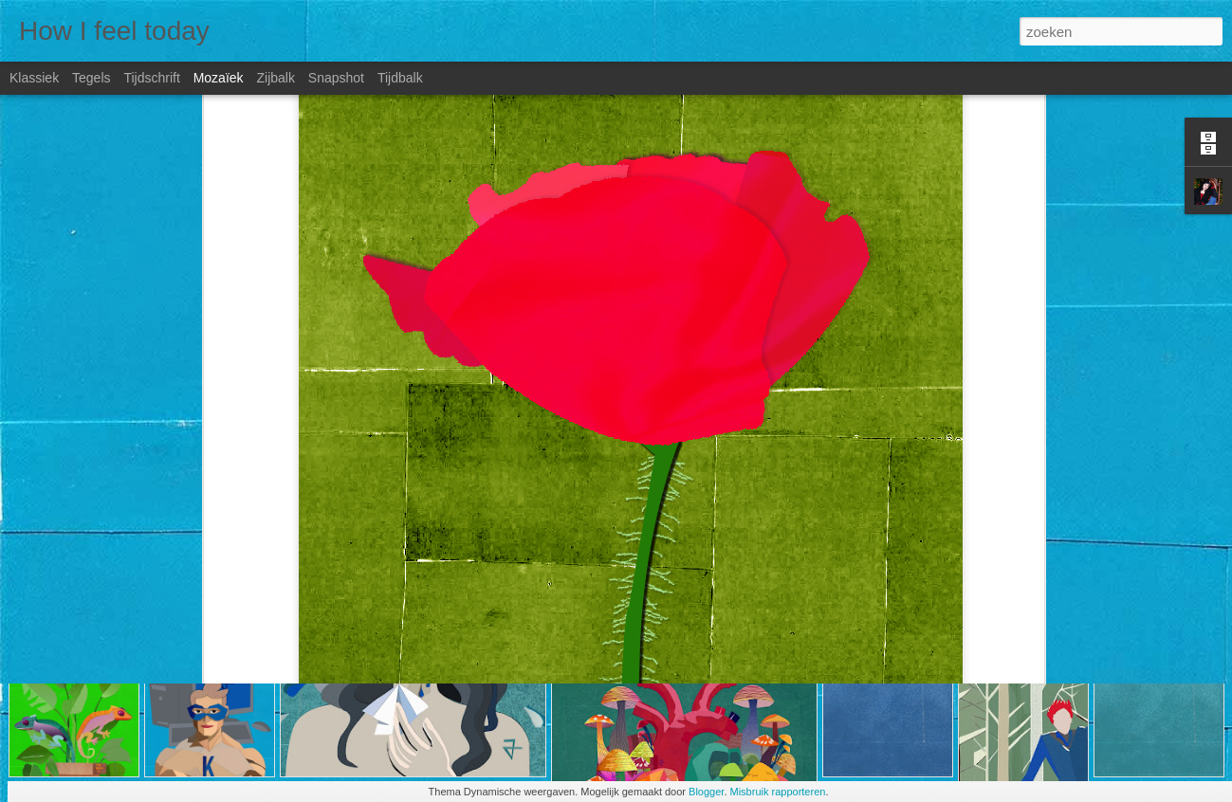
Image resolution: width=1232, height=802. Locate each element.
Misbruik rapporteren (778, 791)
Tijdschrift (151, 77)
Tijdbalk (400, 77)
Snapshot (336, 77)
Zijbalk (275, 77)
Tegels (91, 77)
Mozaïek (218, 77)
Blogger (706, 791)
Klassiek (34, 77)
